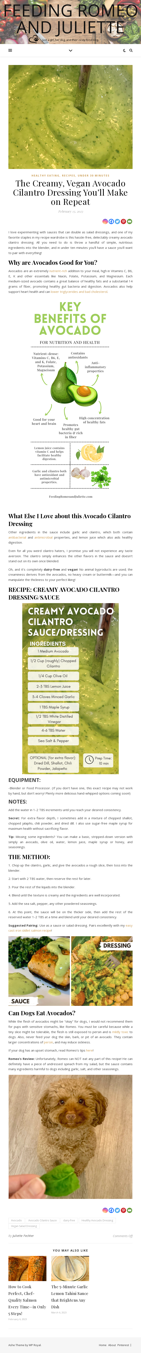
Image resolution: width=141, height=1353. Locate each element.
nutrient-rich (58, 271)
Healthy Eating (45, 175)
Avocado (16, 1220)
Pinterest (123, 1345)
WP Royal (35, 1345)
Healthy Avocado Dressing (97, 1220)
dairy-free (69, 1220)
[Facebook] (111, 221)
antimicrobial (43, 537)
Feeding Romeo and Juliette (70, 18)
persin (48, 1042)
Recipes (68, 175)
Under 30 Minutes (93, 175)
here (89, 1050)
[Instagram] (105, 221)
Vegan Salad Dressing (24, 1226)
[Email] (129, 221)
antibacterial (17, 537)
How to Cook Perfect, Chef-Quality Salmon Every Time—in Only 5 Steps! (27, 1300)
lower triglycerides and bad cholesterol (79, 292)
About (112, 1345)
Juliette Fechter (23, 1236)
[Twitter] (117, 221)
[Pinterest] (123, 221)
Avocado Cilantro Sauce (42, 1220)
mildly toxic (120, 1032)
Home (103, 1345)
